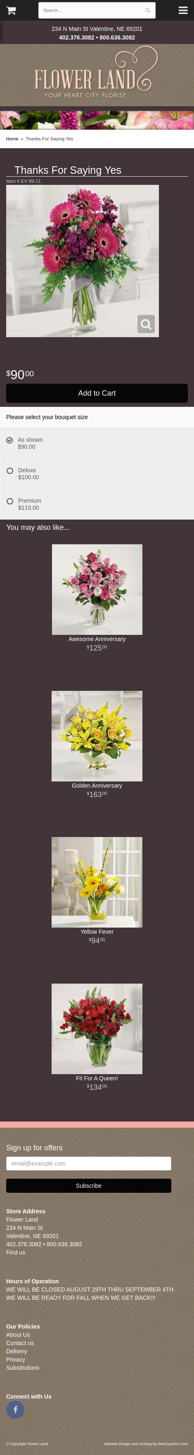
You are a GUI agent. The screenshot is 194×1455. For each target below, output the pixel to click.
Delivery (16, 1351)
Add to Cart (97, 393)
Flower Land (97, 72)
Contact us (20, 1343)
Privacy (15, 1359)
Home (12, 138)
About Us (18, 1334)
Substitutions (22, 1367)
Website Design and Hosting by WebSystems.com (146, 1444)
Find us (15, 1252)
